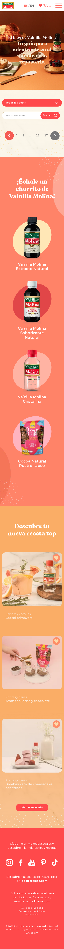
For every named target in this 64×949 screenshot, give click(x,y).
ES (26, 5)
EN (32, 5)
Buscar (50, 115)
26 (37, 135)
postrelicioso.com (34, 880)
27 (46, 135)
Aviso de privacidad (32, 907)
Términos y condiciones (32, 911)
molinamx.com (40, 901)
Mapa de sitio (32, 914)
